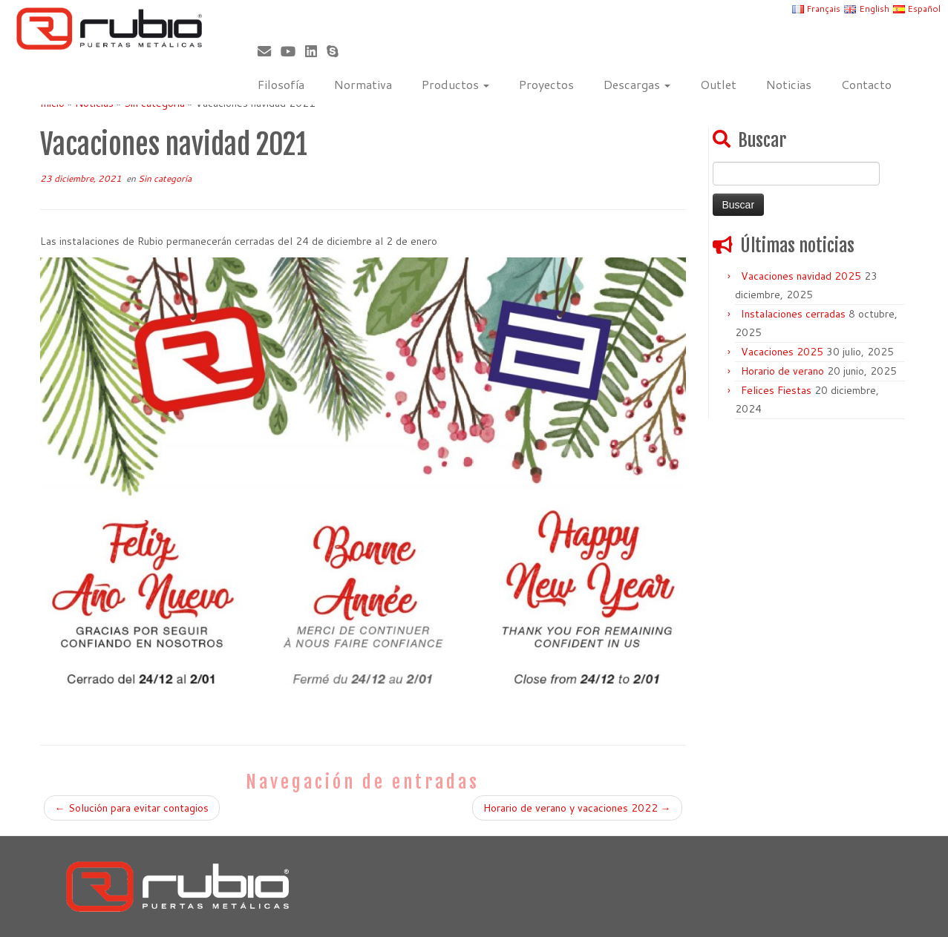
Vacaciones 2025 (782, 351)
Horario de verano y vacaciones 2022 (577, 807)
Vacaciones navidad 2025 (801, 276)
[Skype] (337, 51)
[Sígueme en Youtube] (293, 51)
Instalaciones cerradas (793, 313)
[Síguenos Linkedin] (316, 51)
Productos (455, 84)
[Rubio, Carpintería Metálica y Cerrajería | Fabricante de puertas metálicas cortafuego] (109, 28)
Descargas (637, 84)
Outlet (718, 84)
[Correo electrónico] (269, 51)
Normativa (363, 84)
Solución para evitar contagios (132, 807)
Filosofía (281, 84)
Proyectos (546, 84)
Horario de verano (782, 371)
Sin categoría (165, 178)
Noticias (788, 84)
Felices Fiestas (776, 390)
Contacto (866, 84)
